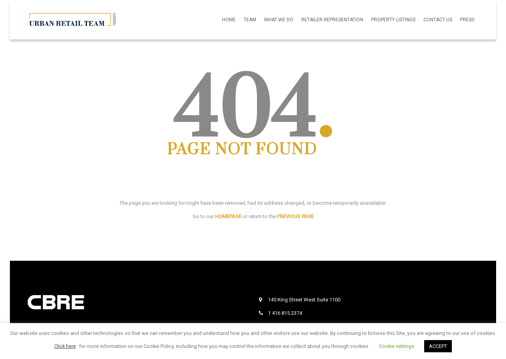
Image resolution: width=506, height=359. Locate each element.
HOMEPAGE (228, 216)
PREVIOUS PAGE (295, 216)
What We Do (278, 19)
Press (467, 19)
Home (229, 19)
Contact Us (437, 19)
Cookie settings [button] (396, 346)
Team (250, 19)
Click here (65, 346)
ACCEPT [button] (438, 346)
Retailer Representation (332, 19)
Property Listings (393, 19)
